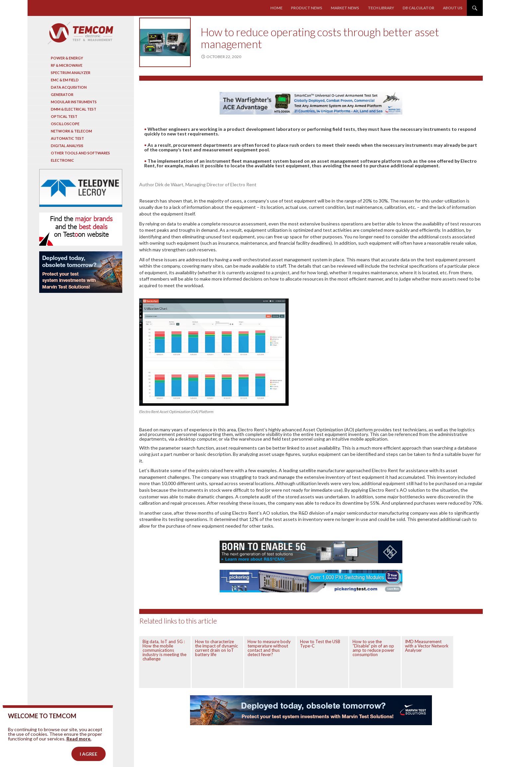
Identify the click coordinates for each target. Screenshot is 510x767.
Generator (62, 94)
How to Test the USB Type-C (320, 643)
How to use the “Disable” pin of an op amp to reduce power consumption (373, 648)
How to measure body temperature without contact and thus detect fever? (269, 648)
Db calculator (419, 8)
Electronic (62, 160)
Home (281, 8)
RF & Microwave (66, 65)
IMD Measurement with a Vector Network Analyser (427, 646)
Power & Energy (67, 58)
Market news (347, 8)
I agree (88, 756)
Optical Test (64, 116)
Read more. (78, 740)
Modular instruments (74, 102)
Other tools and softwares (80, 153)
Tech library (382, 8)
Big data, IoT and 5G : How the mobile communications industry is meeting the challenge (164, 650)
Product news (310, 8)
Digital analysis (67, 145)
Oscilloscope (65, 124)
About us (453, 8)
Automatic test (67, 138)
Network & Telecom (71, 131)
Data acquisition (69, 87)
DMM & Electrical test (73, 109)
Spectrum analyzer (70, 72)
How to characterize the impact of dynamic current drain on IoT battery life (216, 648)
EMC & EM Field (65, 80)
